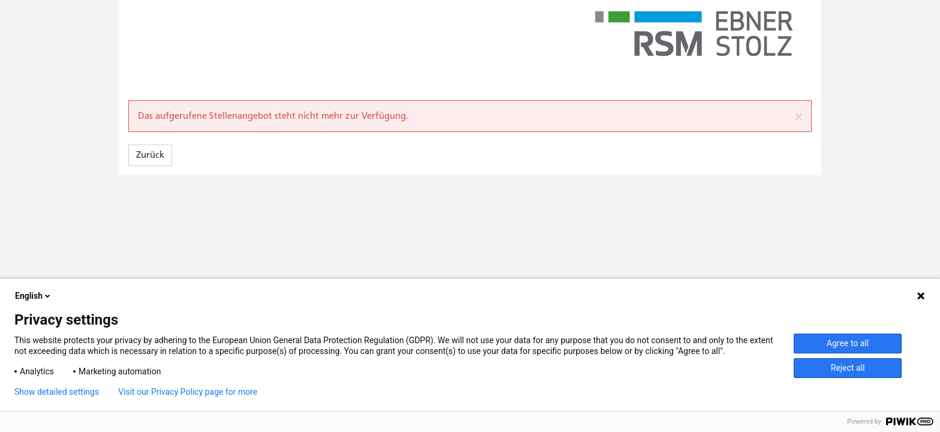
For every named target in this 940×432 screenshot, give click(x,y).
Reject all (848, 368)
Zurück (150, 154)
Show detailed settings (56, 392)
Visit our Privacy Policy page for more (187, 392)
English (33, 296)
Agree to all (848, 343)
